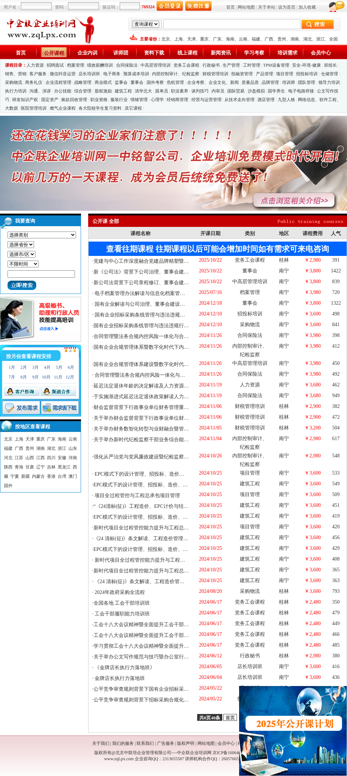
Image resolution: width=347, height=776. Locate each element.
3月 (35, 367)
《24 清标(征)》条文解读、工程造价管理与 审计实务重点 (157, 581)
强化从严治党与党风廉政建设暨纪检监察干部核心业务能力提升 (164, 457)
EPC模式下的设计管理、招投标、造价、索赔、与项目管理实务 (163, 549)
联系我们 (145, 743)
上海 (178, 39)
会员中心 (321, 53)
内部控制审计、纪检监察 (175, 73)
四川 (51, 457)
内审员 (217, 91)
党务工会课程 (186, 65)
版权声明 (185, 743)
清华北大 (143, 91)
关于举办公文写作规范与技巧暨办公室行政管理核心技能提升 (161, 657)
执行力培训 (16, 91)
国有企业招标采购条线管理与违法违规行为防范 (147, 315)
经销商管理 (177, 99)
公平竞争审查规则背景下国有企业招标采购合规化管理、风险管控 (166, 689)
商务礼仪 (33, 82)
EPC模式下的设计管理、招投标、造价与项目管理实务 (154, 474)
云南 (243, 39)
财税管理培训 (215, 73)
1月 (12, 367)
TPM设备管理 (276, 65)
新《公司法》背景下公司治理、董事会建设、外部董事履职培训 (164, 272)
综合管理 (82, 91)
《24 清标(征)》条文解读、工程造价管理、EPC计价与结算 (158, 538)
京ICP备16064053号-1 (233, 752)
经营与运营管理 (206, 99)
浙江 (320, 39)
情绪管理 (139, 99)
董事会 (136, 82)
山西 (29, 457)
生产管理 (231, 65)
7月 (12, 377)
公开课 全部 (105, 221)
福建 (256, 39)
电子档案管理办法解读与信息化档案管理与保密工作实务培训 (162, 293)
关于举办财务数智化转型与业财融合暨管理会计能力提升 (156, 429)
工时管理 (251, 65)
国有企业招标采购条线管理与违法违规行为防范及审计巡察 (159, 325)
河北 (8, 457)
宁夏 (14, 476)
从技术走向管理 (239, 99)
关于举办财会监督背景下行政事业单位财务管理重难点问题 (159, 418)
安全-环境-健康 (306, 65)
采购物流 (14, 82)
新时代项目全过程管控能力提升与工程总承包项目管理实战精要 (165, 560)
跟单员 (161, 91)
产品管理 (264, 73)
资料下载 (154, 53)
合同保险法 (127, 65)
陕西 (8, 467)
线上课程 (187, 53)
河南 (72, 457)
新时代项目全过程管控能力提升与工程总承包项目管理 (154, 527)
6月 (71, 367)
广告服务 (165, 743)
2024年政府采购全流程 (119, 592)
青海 (19, 467)
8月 (23, 377)
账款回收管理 (74, 99)
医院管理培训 (34, 108)
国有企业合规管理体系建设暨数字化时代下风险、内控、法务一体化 (169, 364)
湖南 (294, 39)
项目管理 (284, 73)
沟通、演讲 (40, 91)
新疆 (25, 476)
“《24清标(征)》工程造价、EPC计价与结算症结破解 (151, 506)
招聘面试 (55, 65)
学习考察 (254, 53)
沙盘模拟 (256, 91)
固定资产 (49, 99)
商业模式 (103, 82)
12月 (70, 377)
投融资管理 (242, 73)
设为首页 (286, 7)
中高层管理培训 (156, 65)
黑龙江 (64, 467)
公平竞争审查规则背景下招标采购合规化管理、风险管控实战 (161, 700)
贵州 (281, 39)
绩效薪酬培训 (100, 65)
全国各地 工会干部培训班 (122, 603)
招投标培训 (307, 73)
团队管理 (306, 82)
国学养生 (276, 91)
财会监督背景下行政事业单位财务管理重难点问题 (149, 407)
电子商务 (111, 73)
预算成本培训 (136, 73)
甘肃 (29, 467)
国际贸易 (235, 91)
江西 (40, 457)
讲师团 (120, 53)
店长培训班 (89, 73)
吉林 (51, 467)
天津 (191, 39)
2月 (23, 367)
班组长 (330, 65)
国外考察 (155, 82)
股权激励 (103, 91)
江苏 (19, 457)
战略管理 (82, 82)
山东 (72, 448)
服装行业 (119, 99)
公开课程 (54, 53)
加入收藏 (307, 7)
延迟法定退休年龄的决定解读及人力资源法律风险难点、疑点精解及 (169, 386)
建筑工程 (123, 91)
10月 (46, 377)
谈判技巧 (200, 91)
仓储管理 (329, 73)
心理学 (157, 99)
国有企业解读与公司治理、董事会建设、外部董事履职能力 (159, 304)
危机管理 (175, 82)
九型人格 (286, 99)
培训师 (288, 82)
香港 (51, 476)
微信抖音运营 (63, 73)
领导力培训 (329, 82)
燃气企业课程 (63, 108)
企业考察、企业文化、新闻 (213, 82)
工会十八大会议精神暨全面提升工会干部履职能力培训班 (156, 635)
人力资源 (35, 65)
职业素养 (179, 91)
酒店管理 (266, 99)
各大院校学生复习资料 (100, 108)
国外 (8, 485)
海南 (230, 39)
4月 (47, 367)
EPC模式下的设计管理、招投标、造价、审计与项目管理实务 (161, 484)
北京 (165, 39)
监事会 (121, 82)
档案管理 (75, 65)
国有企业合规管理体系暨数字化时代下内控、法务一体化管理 (161, 347)
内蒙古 (38, 476)
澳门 (72, 476)
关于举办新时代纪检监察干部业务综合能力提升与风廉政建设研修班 (169, 439)
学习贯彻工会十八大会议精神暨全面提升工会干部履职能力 (159, 646)
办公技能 (62, 91)
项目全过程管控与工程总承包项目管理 (137, 495)
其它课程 (133, 108)
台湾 (62, 476)
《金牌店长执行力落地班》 (124, 667)
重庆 (204, 39)
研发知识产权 (25, 99)
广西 (269, 39)
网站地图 (246, 7)
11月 (58, 377)
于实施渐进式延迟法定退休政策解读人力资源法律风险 (154, 396)
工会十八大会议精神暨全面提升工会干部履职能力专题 (154, 624)
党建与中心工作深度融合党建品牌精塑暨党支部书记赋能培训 (161, 261)
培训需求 (287, 53)
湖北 (307, 39)
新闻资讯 (221, 53)
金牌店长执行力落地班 (119, 678)
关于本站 (266, 7)
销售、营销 (16, 73)
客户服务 (38, 73)
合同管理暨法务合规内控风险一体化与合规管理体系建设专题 (161, 336)
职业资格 (99, 99)
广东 (217, 39)
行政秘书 (211, 65)
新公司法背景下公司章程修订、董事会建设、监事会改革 (156, 282)
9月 (35, 377)
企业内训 (87, 53)
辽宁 (40, 467)
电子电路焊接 (301, 91)
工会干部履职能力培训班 (122, 613)
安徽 (62, 457)
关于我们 (100, 743)
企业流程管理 (58, 82)
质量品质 (250, 82)
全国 (333, 39)
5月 (59, 367)
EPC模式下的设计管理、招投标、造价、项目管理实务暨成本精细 (166, 517)
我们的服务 (123, 743)
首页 (230, 7)
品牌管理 (270, 82)
